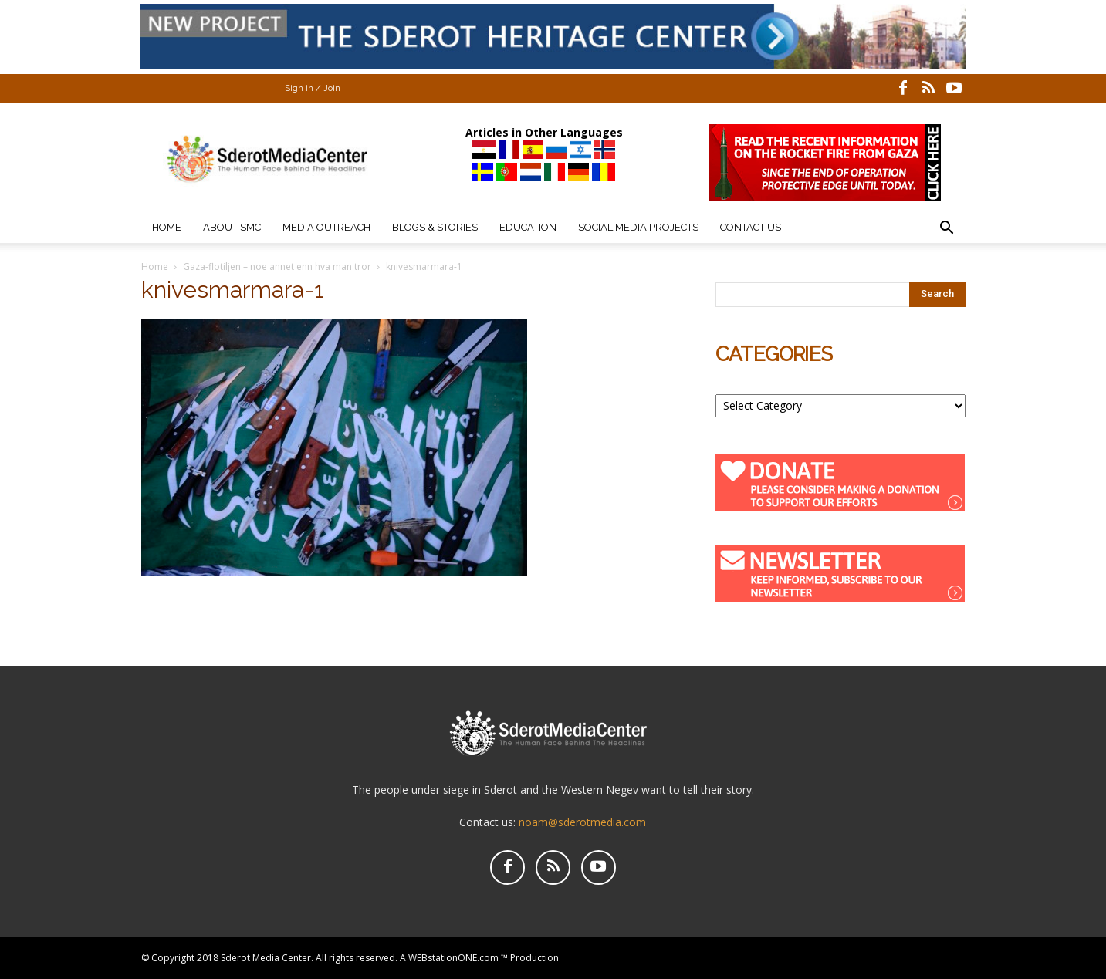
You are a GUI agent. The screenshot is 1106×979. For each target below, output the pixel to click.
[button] (947, 229)
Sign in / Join (312, 88)
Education (527, 227)
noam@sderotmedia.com (582, 822)
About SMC (232, 227)
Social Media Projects (638, 227)
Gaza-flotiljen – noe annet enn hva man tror (277, 266)
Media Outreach (326, 227)
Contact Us (750, 227)
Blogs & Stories (435, 227)
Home (166, 227)
